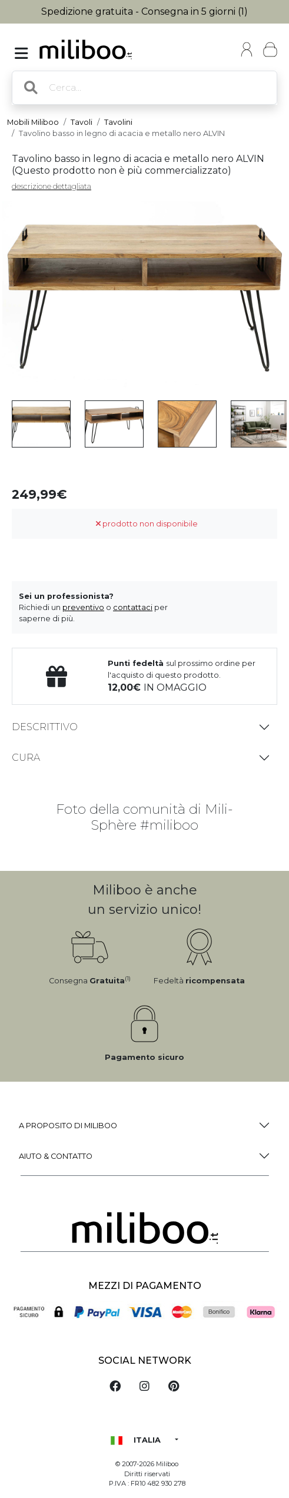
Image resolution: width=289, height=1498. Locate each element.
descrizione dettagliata (51, 186)
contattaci (132, 607)
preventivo (83, 607)
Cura (26, 757)
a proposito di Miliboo (68, 1125)
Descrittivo (45, 727)
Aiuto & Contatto (55, 1156)
